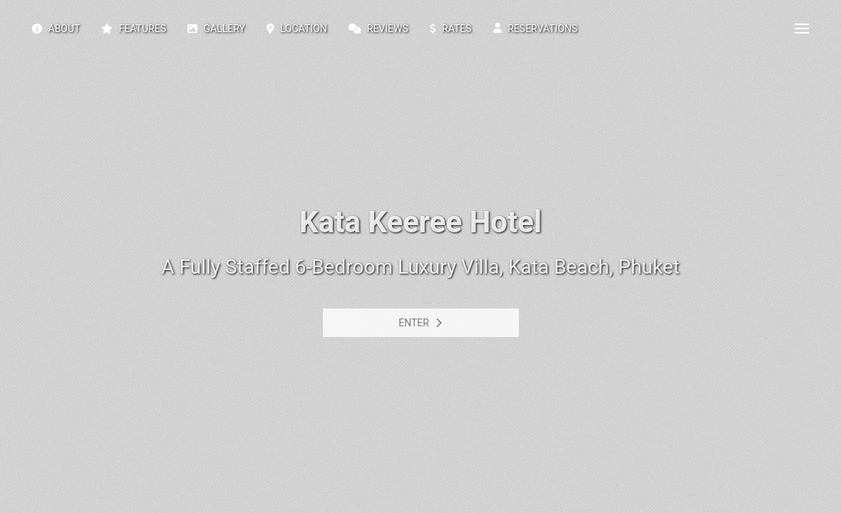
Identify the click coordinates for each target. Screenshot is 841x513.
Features (133, 28)
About (56, 28)
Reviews (378, 28)
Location (297, 28)
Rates (451, 28)
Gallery (216, 28)
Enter (420, 322)
